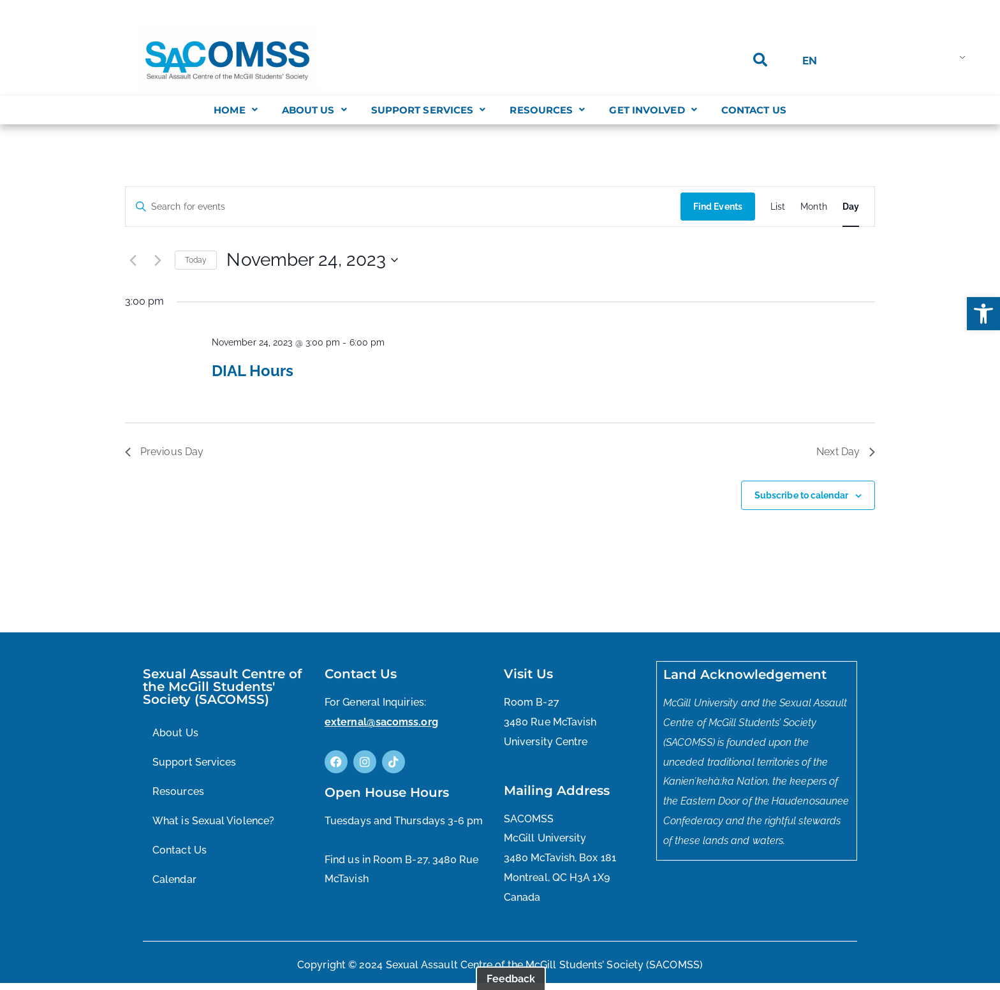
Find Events (717, 206)
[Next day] (157, 260)
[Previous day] (132, 260)
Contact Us (753, 110)
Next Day (845, 452)
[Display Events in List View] (777, 207)
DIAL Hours (252, 370)
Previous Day (164, 452)
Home (236, 110)
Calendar (174, 879)
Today (196, 260)
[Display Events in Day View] (850, 207)
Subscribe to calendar (801, 495)
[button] (983, 313)
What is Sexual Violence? (213, 821)
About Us (314, 110)
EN (809, 60)
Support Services (428, 110)
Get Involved (652, 110)
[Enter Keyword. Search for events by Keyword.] (403, 207)
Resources (547, 110)
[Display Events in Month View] (813, 207)
